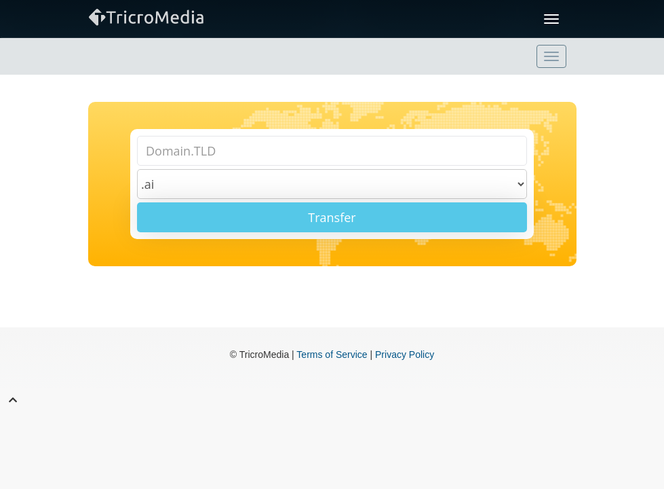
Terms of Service (331, 354)
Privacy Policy (404, 354)
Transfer (331, 217)
